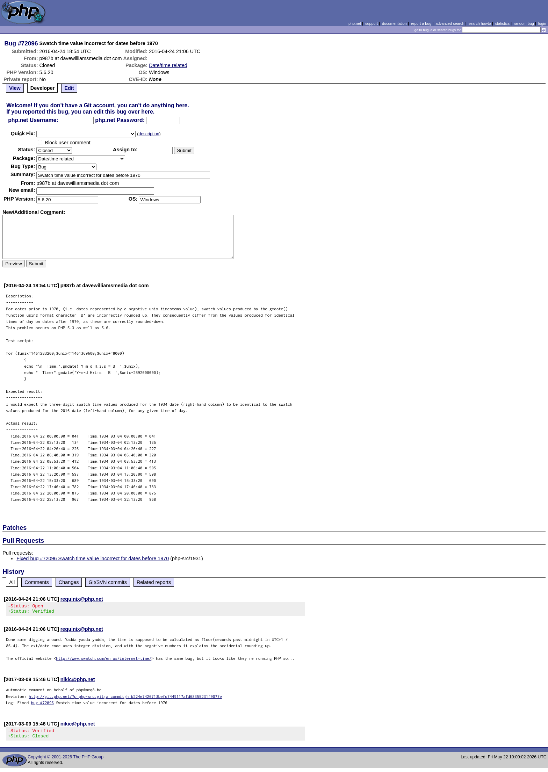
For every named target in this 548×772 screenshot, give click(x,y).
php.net (354, 23)
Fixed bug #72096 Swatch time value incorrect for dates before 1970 (92, 558)
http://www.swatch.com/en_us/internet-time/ (103, 660)
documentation (394, 23)
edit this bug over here (123, 112)
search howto (479, 23)
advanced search (449, 23)
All (12, 582)
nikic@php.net (77, 681)
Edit (69, 88)
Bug (10, 43)
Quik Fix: (23, 133)
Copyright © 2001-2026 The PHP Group (65, 761)
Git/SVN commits (107, 582)
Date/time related (168, 65)
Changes (69, 582)
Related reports (154, 582)
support (371, 23)
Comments (36, 582)
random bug (524, 23)
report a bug (421, 23)
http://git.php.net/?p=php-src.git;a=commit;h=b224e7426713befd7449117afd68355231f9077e (125, 698)
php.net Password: (120, 120)
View (15, 88)
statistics (502, 23)
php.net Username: (33, 120)
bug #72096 (42, 704)
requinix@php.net (81, 599)
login (542, 23)
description (148, 133)
